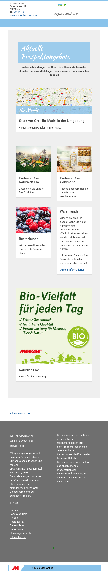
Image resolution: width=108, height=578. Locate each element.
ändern (23, 15)
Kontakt (14, 510)
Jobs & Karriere (18, 514)
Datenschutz (17, 525)
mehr (14, 15)
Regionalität (17, 521)
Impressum (16, 529)
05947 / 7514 (20, 12)
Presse (14, 517)
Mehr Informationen (72, 269)
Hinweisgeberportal (21, 533)
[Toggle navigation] (12, 23)
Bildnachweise (20, 413)
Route (33, 15)
